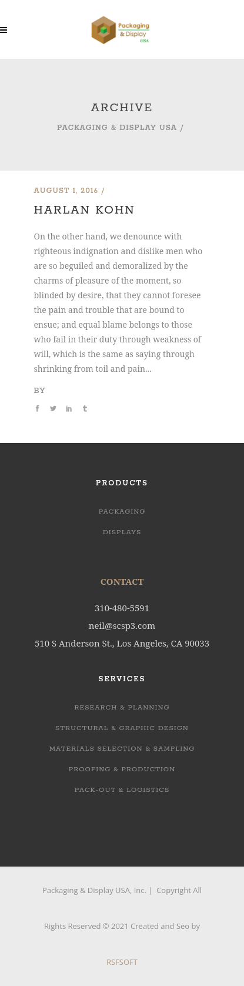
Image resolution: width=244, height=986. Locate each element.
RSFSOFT (122, 962)
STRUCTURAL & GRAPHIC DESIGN (122, 728)
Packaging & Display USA (117, 128)
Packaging (122, 511)
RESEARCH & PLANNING (121, 707)
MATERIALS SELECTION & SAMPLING (122, 748)
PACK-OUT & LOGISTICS (122, 789)
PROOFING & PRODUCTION (122, 769)
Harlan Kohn (84, 210)
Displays (122, 532)
